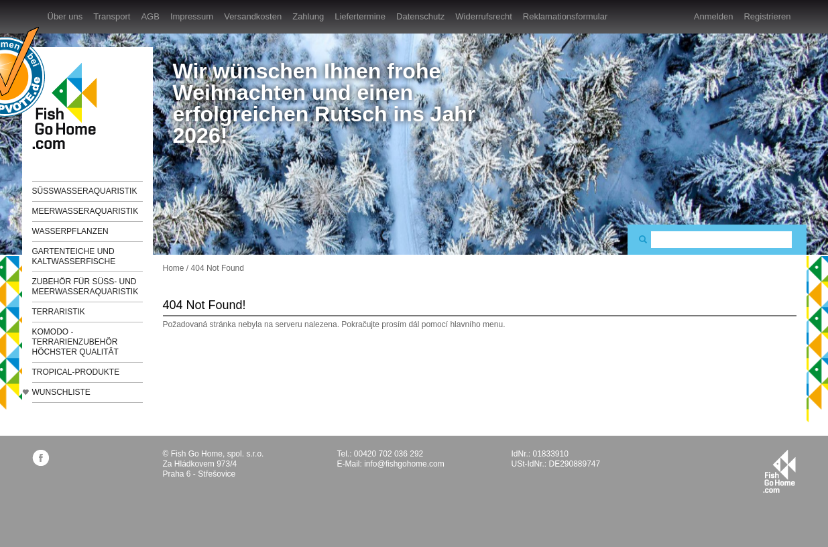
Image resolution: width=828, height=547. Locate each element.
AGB (150, 16)
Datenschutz (420, 16)
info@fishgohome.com (404, 464)
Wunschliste (61, 392)
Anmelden (713, 16)
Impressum (191, 16)
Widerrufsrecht (483, 16)
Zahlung (308, 16)
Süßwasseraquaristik (84, 191)
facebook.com (40, 457)
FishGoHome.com (69, 105)
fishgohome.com (779, 471)
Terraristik (58, 311)
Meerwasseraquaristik (85, 211)
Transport (111, 16)
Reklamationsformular (565, 16)
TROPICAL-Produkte (76, 372)
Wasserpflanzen (70, 231)
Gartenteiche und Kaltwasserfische (74, 256)
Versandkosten (253, 16)
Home (173, 268)
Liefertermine (360, 16)
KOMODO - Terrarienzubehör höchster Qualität (75, 342)
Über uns (65, 16)
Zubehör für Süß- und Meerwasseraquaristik (85, 286)
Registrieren (767, 16)
